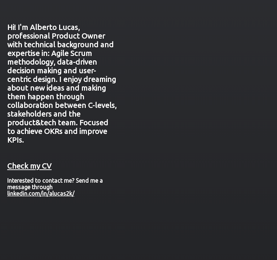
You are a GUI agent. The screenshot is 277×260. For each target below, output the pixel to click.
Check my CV (29, 166)
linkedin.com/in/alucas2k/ (40, 193)
